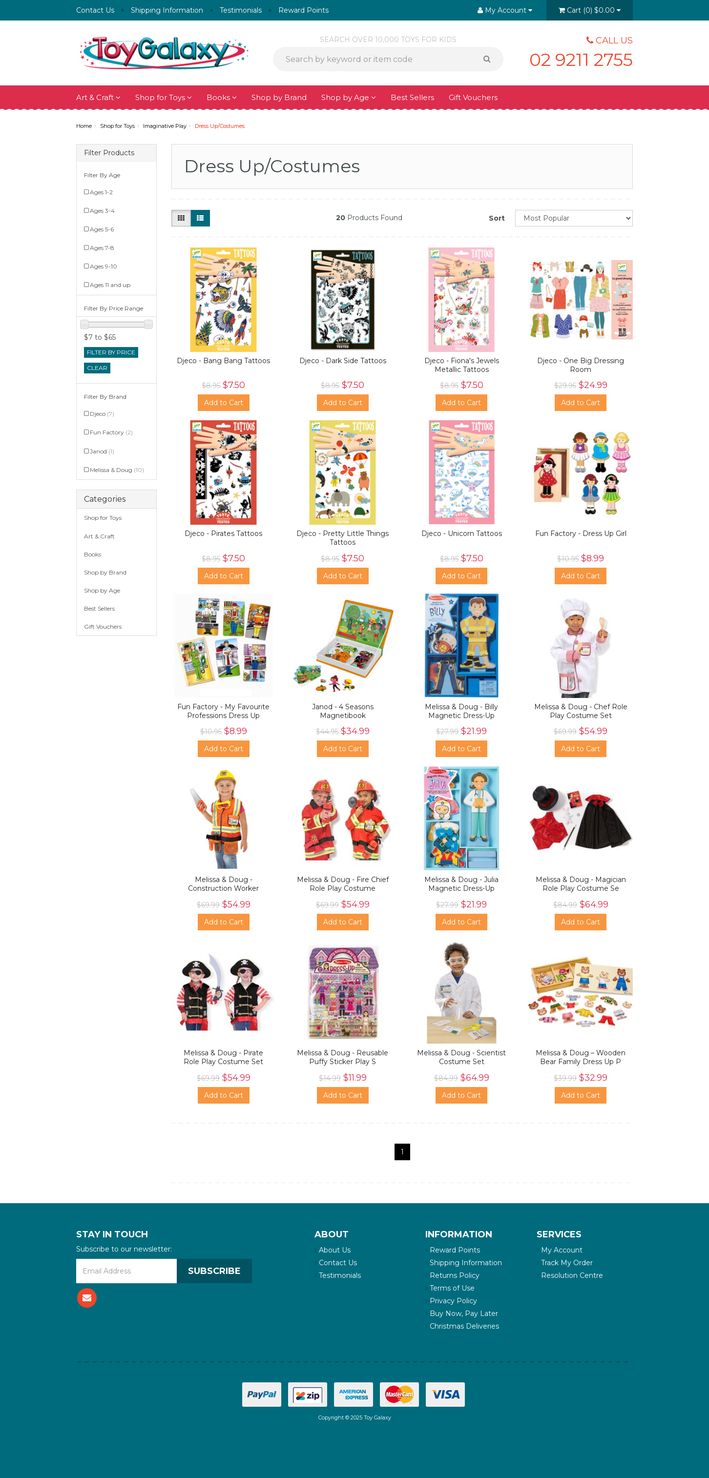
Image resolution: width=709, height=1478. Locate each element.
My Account (560, 1250)
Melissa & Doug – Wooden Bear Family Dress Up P (581, 1057)
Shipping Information (167, 10)
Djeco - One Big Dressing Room (580, 365)
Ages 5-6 (102, 229)
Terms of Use (450, 1288)
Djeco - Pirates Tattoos (223, 533)
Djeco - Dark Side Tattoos (342, 360)
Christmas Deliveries (462, 1326)
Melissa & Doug (117, 469)
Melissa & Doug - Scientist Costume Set (461, 1057)
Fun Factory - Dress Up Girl (580, 533)
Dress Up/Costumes (220, 126)
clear (97, 367)
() (590, 10)
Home (84, 126)
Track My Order (565, 1262)
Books (222, 97)
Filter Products (109, 153)
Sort (497, 218)
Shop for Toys (163, 97)
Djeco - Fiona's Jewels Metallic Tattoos (461, 365)
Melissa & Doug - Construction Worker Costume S (223, 888)
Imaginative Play (165, 126)
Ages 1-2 (101, 192)
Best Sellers (412, 97)
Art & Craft (98, 97)
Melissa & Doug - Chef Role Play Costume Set (580, 711)
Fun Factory (111, 432)
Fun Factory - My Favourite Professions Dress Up (223, 711)
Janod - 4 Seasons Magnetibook (343, 711)
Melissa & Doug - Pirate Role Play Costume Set (223, 1057)
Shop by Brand (279, 97)
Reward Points (303, 10)
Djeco (102, 413)
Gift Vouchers (473, 97)
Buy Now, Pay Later (461, 1313)
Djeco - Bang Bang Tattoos (223, 360)
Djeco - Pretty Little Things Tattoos (342, 538)
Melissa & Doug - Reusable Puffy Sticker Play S (342, 1057)
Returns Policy (452, 1275)
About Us (332, 1250)
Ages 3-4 (102, 210)
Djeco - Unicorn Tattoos (461, 533)
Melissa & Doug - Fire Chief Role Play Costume (343, 884)
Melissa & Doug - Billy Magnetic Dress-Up (461, 711)
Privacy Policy (451, 1300)
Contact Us (95, 10)
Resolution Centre (570, 1275)
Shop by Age (348, 97)
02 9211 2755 (581, 59)
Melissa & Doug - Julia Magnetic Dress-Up (461, 884)
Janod (102, 451)
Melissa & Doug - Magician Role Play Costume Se (581, 884)
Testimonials (241, 10)
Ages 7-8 (102, 247)
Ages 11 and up (110, 284)
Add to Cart (223, 402)
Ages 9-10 (103, 266)
